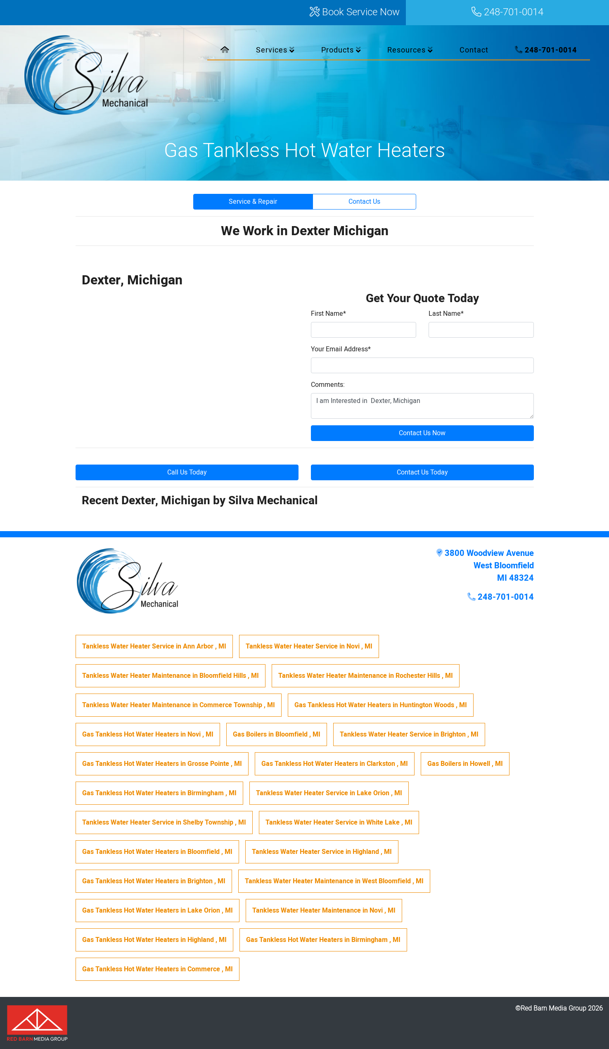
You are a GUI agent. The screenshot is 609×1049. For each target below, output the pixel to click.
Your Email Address (341, 349)
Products (341, 50)
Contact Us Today (422, 472)
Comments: (328, 385)
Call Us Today (187, 472)
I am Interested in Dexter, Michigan (422, 406)
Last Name (446, 314)
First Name (328, 314)
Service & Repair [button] (253, 202)
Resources (410, 50)
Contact (474, 50)
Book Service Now (355, 13)
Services (275, 50)
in (154, 646)
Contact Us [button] (364, 202)
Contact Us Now (422, 433)
